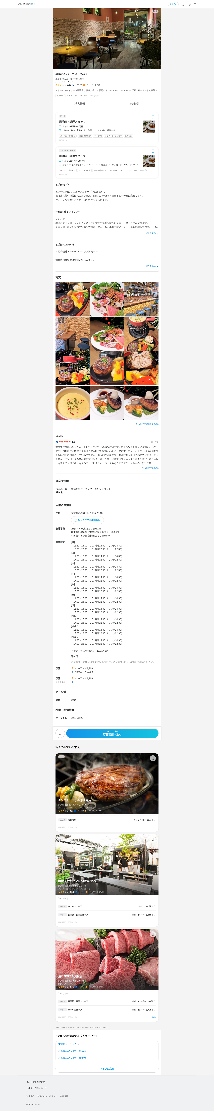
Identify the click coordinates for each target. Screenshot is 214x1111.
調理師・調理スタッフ (72, 122)
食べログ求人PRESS (35, 1082)
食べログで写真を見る (146, 424)
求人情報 (80, 103)
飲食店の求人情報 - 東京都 (72, 1058)
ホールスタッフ (75, 906)
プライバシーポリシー (47, 1096)
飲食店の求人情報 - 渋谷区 (72, 1051)
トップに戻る (107, 1068)
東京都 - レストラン (68, 1044)
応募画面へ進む (112, 733)
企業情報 (64, 1096)
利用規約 (30, 1096)
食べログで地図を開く (89, 520)
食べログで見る (149, 468)
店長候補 (72, 820)
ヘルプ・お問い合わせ (36, 1088)
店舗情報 (134, 103)
